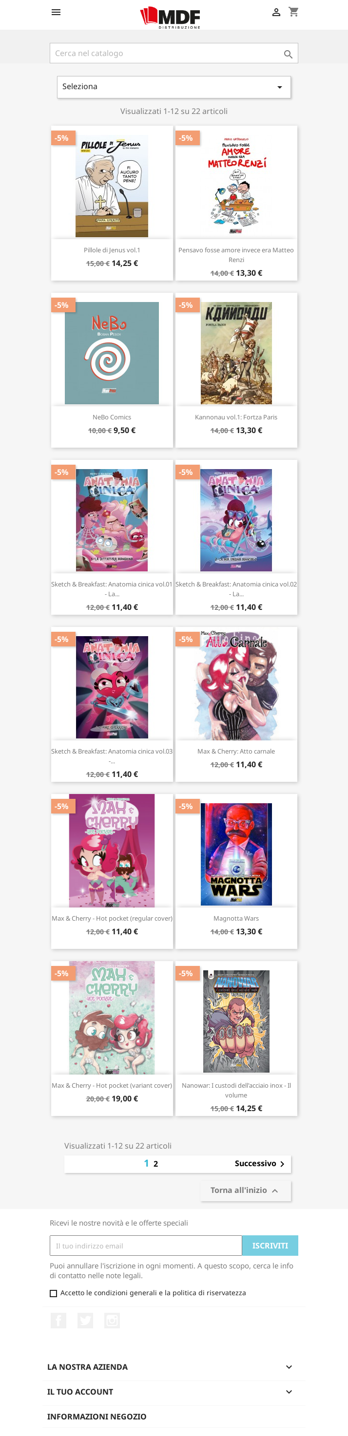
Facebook (58, 1320)
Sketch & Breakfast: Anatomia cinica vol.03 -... (112, 756)
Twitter (85, 1320)
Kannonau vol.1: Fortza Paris (236, 417)
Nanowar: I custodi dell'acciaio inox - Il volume (236, 1090)
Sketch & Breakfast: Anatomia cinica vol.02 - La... (236, 589)
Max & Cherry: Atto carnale (236, 751)
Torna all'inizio (246, 1191)
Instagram (112, 1320)
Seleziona (174, 87)
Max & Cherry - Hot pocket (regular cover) (112, 918)
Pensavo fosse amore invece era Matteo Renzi (236, 255)
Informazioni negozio (97, 1416)
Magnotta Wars (236, 918)
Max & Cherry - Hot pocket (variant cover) (112, 1085)
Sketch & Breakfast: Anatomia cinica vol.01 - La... (112, 589)
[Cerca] (174, 53)
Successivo (261, 1164)
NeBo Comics (112, 417)
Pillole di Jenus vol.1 (112, 250)
